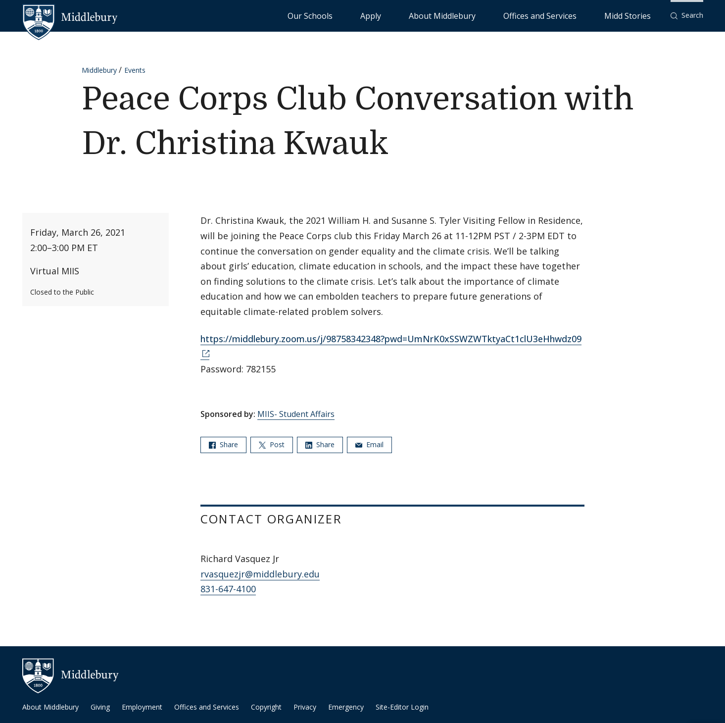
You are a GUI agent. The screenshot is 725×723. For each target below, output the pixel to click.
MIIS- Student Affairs (296, 414)
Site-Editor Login (402, 707)
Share (223, 444)
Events (134, 70)
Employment (142, 707)
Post (272, 444)
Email (369, 444)
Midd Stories (638, 15)
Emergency (346, 707)
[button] (687, 15)
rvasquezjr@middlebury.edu (260, 574)
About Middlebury (501, 15)
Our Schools (412, 15)
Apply (452, 15)
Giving (100, 707)
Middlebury (99, 70)
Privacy (304, 707)
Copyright (266, 707)
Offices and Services (573, 15)
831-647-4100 (228, 589)
